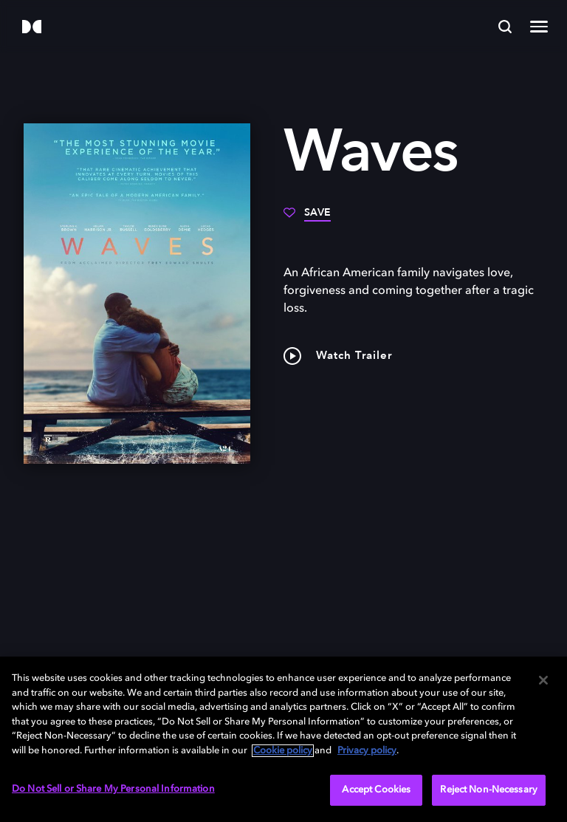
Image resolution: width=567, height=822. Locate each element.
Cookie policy (282, 751)
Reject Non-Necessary (488, 790)
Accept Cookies (376, 790)
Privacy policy (366, 751)
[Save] (307, 218)
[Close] (543, 680)
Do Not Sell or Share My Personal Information (113, 789)
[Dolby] (32, 27)
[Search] (505, 26)
